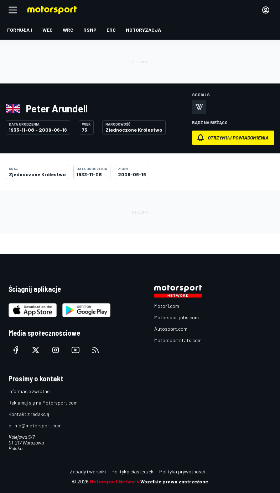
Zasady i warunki (88, 471)
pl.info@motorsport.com (35, 425)
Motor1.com (166, 306)
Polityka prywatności (182, 471)
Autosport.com (170, 329)
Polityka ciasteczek (133, 471)
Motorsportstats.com (178, 340)
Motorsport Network (114, 481)
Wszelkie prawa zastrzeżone (174, 481)
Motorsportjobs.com (176, 317)
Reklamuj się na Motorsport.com (43, 403)
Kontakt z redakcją (29, 414)
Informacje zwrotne (29, 391)
